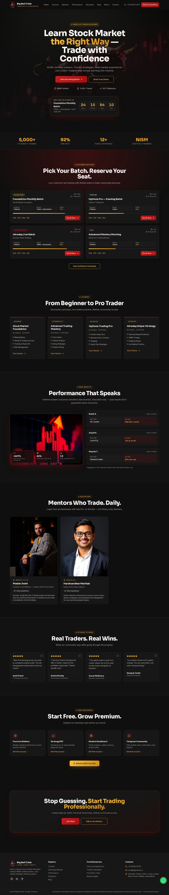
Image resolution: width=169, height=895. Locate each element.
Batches (65, 5)
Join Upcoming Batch (71, 79)
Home (46, 5)
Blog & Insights (92, 876)
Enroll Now (73, 218)
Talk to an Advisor (94, 821)
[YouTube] (17, 879)
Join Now (70, 821)
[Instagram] (12, 879)
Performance (77, 5)
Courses (55, 5)
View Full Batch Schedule (84, 266)
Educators (90, 5)
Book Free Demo (101, 79)
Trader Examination (94, 870)
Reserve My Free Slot (84, 764)
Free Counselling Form (95, 866)
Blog (99, 5)
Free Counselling (150, 5)
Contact (115, 5)
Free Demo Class (93, 873)
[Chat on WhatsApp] (163, 880)
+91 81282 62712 (132, 5)
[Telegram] (22, 879)
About (106, 5)
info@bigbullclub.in (135, 870)
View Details (19, 354)
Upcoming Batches (55, 870)
